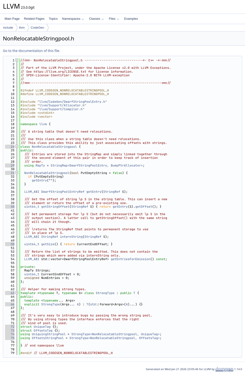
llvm (22, 27)
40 (9, 207)
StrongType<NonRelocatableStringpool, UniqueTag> (115, 334)
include (8, 27)
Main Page (12, 18)
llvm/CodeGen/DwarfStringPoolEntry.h (72, 102)
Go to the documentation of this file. (31, 50)
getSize (47, 244)
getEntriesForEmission (130, 259)
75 (9, 338)
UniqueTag (42, 327)
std (93, 304)
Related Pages (34, 18)
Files (114, 18)
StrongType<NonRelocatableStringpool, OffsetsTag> (114, 338)
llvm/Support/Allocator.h (61, 105)
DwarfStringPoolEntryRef (62, 192)
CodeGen (37, 27)
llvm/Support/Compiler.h (60, 109)
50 (9, 244)
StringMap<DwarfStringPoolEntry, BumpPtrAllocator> (97, 165)
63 (9, 293)
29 (9, 165)
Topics (53, 18)
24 (9, 147)
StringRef (111, 192)
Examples (131, 18)
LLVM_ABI (31, 192)
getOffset (143, 207)
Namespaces (73, 18)
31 (9, 173)
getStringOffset (55, 207)
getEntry (39, 180)
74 (9, 334)
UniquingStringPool (49, 334)
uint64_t (31, 207)
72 (9, 327)
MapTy (40, 165)
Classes (96, 18)
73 (9, 330)
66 (9, 304)
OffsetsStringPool (48, 338)
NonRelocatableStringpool (54, 147)
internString (71, 237)
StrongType (105, 293)
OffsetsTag (43, 330)
